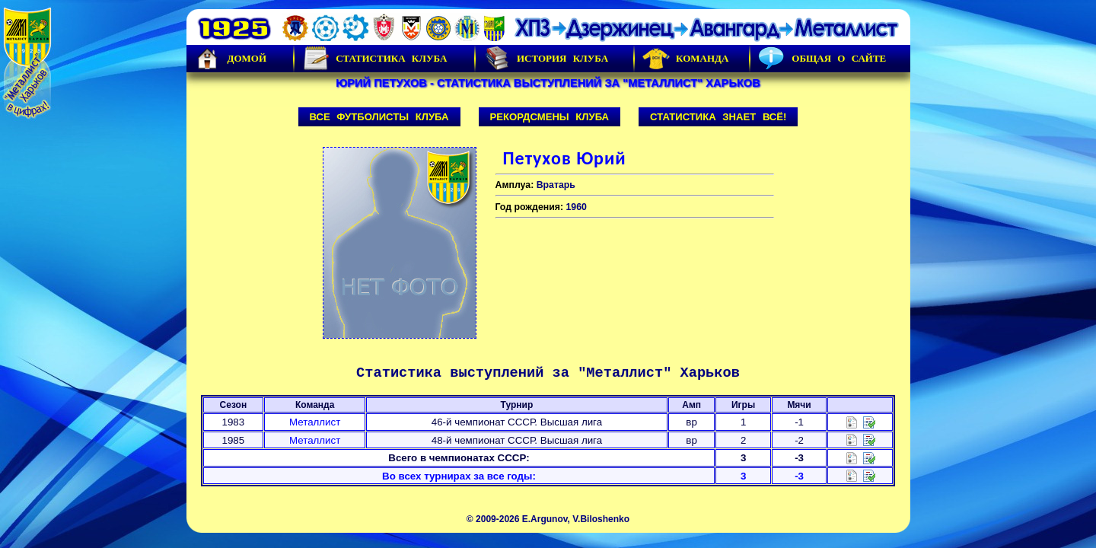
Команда (685, 58)
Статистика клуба (374, 58)
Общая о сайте (822, 58)
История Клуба (545, 58)
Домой (230, 58)
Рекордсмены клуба (550, 117)
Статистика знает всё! (718, 117)
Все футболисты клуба (379, 117)
